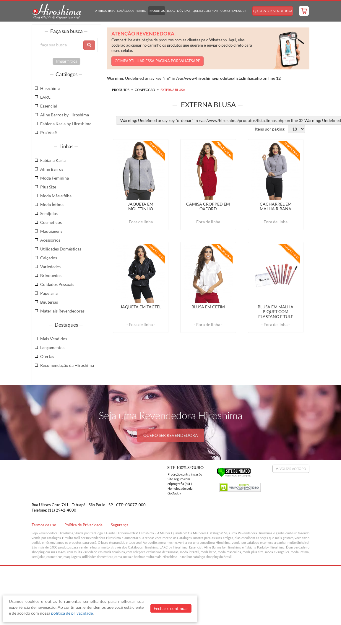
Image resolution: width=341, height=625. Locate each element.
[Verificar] (234, 471)
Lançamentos (52, 347)
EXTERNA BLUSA (172, 90)
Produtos (157, 10)
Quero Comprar (205, 10)
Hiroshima (50, 88)
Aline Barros (51, 169)
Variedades (50, 266)
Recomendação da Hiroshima (67, 365)
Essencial (48, 105)
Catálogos (125, 10)
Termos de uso (44, 525)
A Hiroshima (105, 10)
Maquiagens (51, 231)
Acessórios (50, 239)
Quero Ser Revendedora (272, 11)
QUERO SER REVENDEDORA (170, 435)
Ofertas (47, 356)
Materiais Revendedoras (62, 310)
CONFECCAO (145, 90)
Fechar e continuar (171, 608)
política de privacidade (72, 613)
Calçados (48, 257)
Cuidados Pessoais (57, 284)
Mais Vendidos (53, 338)
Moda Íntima (52, 204)
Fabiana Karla (53, 160)
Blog (171, 10)
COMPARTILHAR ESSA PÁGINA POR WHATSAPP (157, 61)
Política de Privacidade (83, 525)
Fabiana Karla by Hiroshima (65, 123)
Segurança (120, 525)
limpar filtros (66, 61)
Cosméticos (51, 222)
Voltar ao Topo (291, 469)
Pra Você (48, 132)
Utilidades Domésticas (60, 248)
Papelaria (49, 293)
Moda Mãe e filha (56, 195)
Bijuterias (49, 302)
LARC (45, 97)
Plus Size (48, 186)
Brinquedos (50, 275)
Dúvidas (183, 10)
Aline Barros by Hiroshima (64, 114)
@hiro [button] (141, 10)
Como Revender (233, 10)
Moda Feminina (54, 177)
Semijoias (49, 213)
